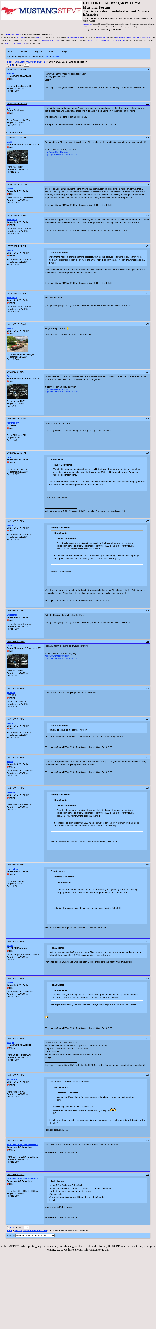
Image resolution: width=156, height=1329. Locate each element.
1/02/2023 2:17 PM (16, 521)
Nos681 (10, 328)
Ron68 (10, 188)
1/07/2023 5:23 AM (15, 1140)
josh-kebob (12, 869)
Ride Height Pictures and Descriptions (127, 37)
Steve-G (11, 692)
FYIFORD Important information (16, 43)
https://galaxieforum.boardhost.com (61, 154)
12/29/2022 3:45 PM (16, 293)
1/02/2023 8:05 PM (16, 688)
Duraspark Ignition (101, 37)
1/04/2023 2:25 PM (16, 941)
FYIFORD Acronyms (119, 40)
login (47, 56)
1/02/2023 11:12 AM (16, 418)
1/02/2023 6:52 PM (16, 641)
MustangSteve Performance (51, 40)
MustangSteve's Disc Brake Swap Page (97, 40)
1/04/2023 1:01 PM (16, 788)
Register (38, 51)
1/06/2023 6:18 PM (16, 1038)
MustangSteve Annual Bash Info (30, 62)
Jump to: (31, 1235)
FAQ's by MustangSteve (75, 37)
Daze (9, 142)
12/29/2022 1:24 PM (16, 246)
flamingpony (13, 423)
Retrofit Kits (39, 37)
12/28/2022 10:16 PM (17, 184)
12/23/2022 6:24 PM (16, 69)
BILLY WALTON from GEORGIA (22, 1144)
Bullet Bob (12, 219)
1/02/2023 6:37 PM (16, 610)
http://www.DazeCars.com (57, 152)
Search (24, 51)
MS (8, 108)
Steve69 (11, 792)
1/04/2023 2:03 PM (16, 864)
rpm (9, 457)
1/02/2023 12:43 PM (16, 453)
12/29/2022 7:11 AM (16, 215)
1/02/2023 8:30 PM (16, 757)
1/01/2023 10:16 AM (16, 324)
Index (9, 51)
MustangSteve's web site (12, 34)
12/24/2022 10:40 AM (17, 103)
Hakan (10, 945)
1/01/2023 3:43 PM (16, 372)
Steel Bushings (146, 37)
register (55, 56)
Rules (51, 51)
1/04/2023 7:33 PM (16, 978)
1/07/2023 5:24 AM (15, 1174)
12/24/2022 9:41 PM (16, 137)
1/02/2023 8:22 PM (16, 719)
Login (64, 51)
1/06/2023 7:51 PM (16, 1075)
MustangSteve (87, 24)
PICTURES (21, 37)
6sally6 (10, 73)
